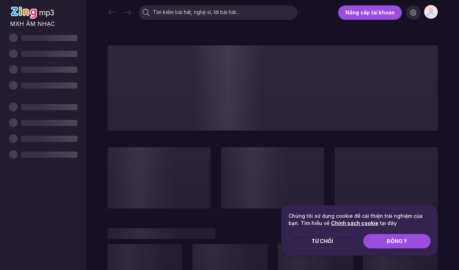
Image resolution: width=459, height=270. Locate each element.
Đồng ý (397, 241)
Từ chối (322, 241)
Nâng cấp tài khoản (370, 12)
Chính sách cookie (354, 223)
